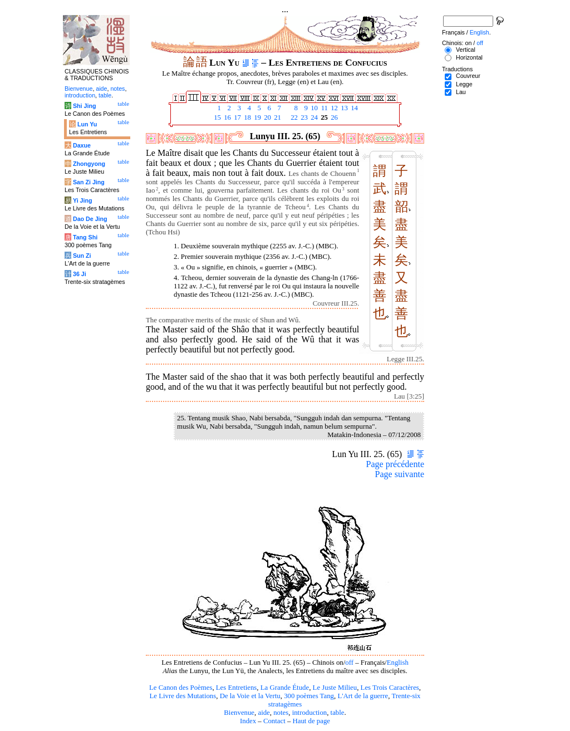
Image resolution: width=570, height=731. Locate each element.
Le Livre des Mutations (182, 696)
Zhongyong (89, 163)
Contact (274, 721)
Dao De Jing (90, 218)
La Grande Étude (285, 687)
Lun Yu (87, 124)
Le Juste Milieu (335, 687)
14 (353, 108)
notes (280, 713)
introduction (309, 713)
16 (226, 117)
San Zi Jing (89, 182)
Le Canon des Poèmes (180, 687)
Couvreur (468, 75)
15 (216, 117)
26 (333, 117)
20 (266, 117)
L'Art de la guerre (362, 696)
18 (246, 117)
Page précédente (395, 464)
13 (343, 108)
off (349, 662)
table (338, 713)
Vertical (465, 49)
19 (256, 117)
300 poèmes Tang (309, 696)
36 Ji (79, 274)
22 (293, 117)
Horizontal (469, 57)
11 (323, 108)
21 (276, 117)
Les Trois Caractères (390, 687)
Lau (461, 92)
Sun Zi (82, 255)
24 (313, 117)
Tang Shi (85, 237)
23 (303, 117)
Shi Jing (84, 105)
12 (333, 108)
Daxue (82, 145)
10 (313, 108)
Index (248, 721)
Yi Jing (82, 200)
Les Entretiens (236, 687)
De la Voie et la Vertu (250, 696)
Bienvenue (239, 713)
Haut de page (312, 721)
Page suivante (399, 474)
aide (263, 713)
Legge (464, 84)
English (398, 662)
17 (236, 117)
